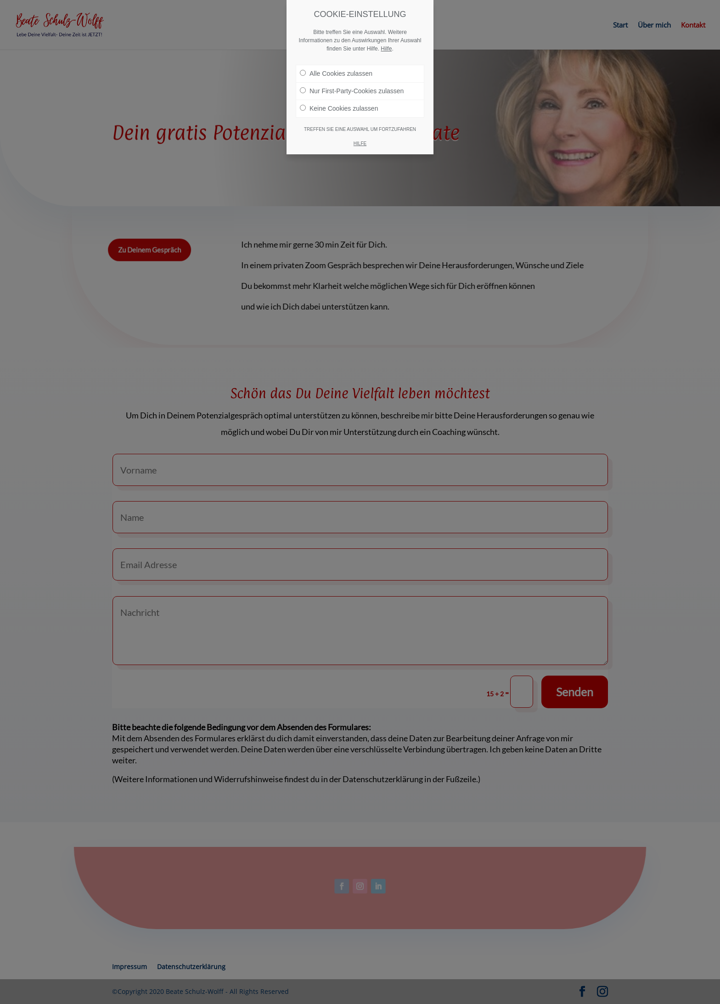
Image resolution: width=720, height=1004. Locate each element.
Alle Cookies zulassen (336, 73)
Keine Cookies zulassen (339, 108)
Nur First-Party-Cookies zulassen (352, 91)
